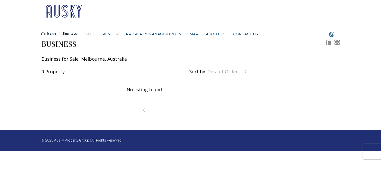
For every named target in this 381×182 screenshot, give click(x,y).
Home (51, 34)
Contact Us (245, 34)
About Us (216, 34)
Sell (90, 34)
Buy (69, 34)
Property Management (151, 34)
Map (193, 34)
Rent (107, 34)
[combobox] (227, 71)
